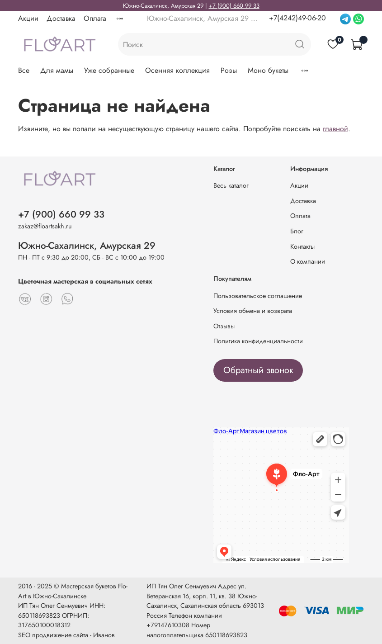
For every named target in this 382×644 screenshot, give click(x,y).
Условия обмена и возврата (252, 310)
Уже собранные (109, 70)
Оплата (95, 18)
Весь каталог (231, 185)
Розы (229, 70)
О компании (307, 261)
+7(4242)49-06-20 (297, 18)
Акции (28, 18)
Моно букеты (268, 70)
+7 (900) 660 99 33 (234, 5)
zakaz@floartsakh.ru (45, 226)
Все (23, 70)
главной (335, 128)
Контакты (302, 246)
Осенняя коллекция (177, 70)
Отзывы (224, 326)
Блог (296, 231)
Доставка (61, 18)
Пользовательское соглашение (257, 295)
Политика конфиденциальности (258, 341)
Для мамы (56, 70)
